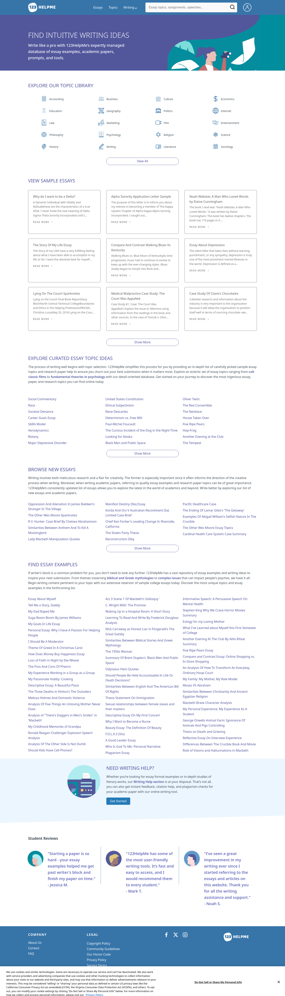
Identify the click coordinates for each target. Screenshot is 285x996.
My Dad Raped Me (41, 611)
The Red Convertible (197, 405)
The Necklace (192, 411)
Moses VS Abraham (197, 685)
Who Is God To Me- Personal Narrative (132, 746)
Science (225, 135)
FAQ (31, 953)
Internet (226, 111)
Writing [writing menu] (129, 7)
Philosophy (56, 135)
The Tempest (192, 443)
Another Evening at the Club (203, 436)
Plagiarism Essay (117, 753)
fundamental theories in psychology (78, 377)
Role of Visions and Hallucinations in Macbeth (215, 750)
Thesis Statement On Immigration (129, 698)
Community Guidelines (103, 949)
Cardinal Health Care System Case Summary (214, 534)
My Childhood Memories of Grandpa (54, 726)
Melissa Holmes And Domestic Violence (56, 698)
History (53, 147)
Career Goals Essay (42, 418)
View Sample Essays (51, 180)
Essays (98, 7)
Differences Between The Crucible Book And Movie (219, 744)
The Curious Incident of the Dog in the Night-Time (141, 430)
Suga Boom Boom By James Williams (54, 618)
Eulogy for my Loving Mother (204, 621)
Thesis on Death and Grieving (204, 732)
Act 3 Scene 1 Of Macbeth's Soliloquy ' (132, 599)
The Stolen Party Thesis (122, 533)
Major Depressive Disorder (47, 443)
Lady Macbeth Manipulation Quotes (54, 539)
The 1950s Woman (118, 651)
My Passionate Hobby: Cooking (50, 679)
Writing (111, 147)
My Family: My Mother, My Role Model (210, 679)
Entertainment (230, 123)
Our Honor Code (99, 954)
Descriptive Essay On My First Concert (132, 715)
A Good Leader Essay (120, 740)
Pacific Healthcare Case (199, 504)
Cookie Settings (98, 971)
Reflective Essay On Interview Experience (212, 738)
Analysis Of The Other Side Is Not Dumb (57, 744)
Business (112, 99)
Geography (114, 111)
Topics (112, 7)
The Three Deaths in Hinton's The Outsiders (59, 691)
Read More (41, 222)
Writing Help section (149, 782)
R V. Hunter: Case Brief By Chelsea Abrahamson (62, 521)
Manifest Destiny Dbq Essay (125, 504)
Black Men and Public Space (125, 443)
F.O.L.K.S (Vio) (115, 734)
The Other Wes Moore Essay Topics (208, 528)
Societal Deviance (40, 411)
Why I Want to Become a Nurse (127, 721)
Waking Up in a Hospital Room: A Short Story (137, 611)
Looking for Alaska (118, 436)
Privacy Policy (96, 960)
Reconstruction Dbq (119, 539)
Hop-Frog (189, 430)
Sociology (227, 147)
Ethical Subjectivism (119, 405)
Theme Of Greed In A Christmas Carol (55, 648)
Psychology (114, 135)
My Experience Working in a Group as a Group (61, 673)
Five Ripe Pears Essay (198, 650)
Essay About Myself (42, 599)
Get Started (118, 801)
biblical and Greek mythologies (130, 578)
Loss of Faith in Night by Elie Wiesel (53, 660)
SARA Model (37, 424)
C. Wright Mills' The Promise (125, 605)
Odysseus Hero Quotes (122, 669)
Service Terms (97, 965)
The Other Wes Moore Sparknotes (52, 515)
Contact (33, 948)
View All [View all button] (142, 161)
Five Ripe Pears (193, 424)
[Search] (232, 8)
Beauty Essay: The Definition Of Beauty (133, 728)
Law (51, 123)
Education (55, 111)
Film (166, 123)
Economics (227, 99)
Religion (169, 135)
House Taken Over (196, 418)
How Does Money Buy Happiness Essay (56, 654)
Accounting (56, 99)
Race (31, 405)
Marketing (113, 123)
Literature (170, 147)
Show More (142, 342)
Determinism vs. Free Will (123, 418)
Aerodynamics (38, 430)
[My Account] (249, 7)
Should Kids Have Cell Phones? (50, 750)
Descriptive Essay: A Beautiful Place (53, 685)
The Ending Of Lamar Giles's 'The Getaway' (214, 510)
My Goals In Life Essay (44, 624)
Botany (33, 436)
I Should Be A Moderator (46, 641)
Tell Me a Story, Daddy (44, 605)
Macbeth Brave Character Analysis (207, 703)
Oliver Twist (191, 399)
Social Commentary (42, 399)
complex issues (169, 578)
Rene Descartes (116, 411)
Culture (168, 99)
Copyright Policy (98, 943)
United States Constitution (124, 399)
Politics (168, 111)
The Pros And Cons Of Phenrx (49, 666)
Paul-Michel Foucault (120, 424)
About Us (34, 942)
